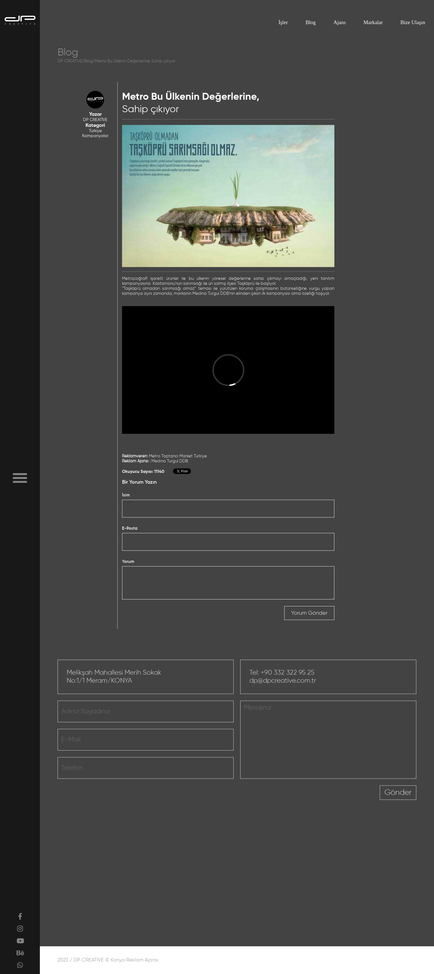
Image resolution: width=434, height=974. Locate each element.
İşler (283, 22)
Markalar (373, 22)
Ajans (340, 22)
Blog (311, 22)
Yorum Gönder (309, 613)
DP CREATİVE (95, 120)
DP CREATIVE (70, 61)
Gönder (398, 813)
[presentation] (338, 816)
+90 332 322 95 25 (287, 693)
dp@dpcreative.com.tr (282, 701)
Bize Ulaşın (413, 22)
